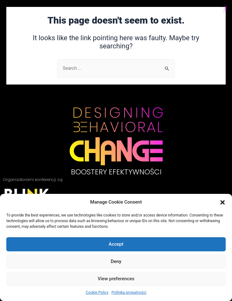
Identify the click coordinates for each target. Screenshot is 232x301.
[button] (222, 202)
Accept (115, 244)
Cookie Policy (97, 292)
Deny (116, 261)
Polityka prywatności (129, 292)
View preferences (116, 279)
